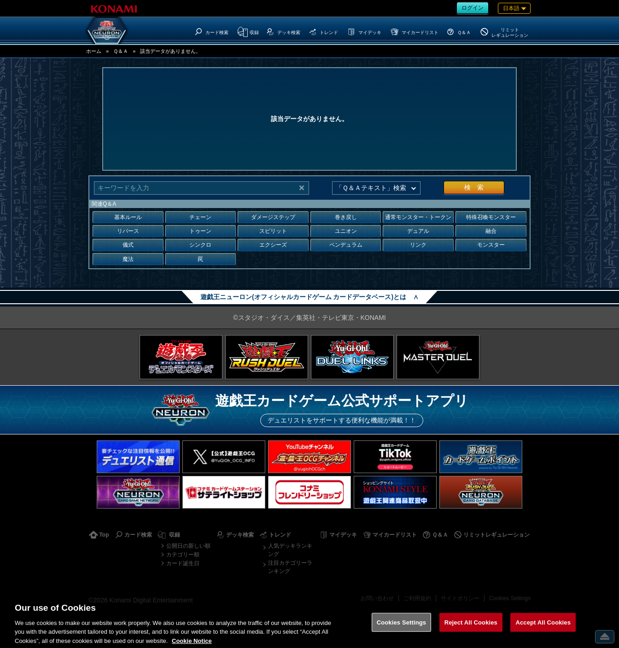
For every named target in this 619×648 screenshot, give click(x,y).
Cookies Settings (510, 598)
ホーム (93, 51)
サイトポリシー (460, 598)
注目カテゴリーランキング (290, 567)
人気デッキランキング (290, 550)
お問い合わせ (377, 598)
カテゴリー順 (182, 554)
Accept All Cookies (543, 628)
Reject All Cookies (470, 628)
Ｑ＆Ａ (120, 51)
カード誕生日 (182, 563)
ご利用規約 (417, 598)
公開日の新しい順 (188, 546)
